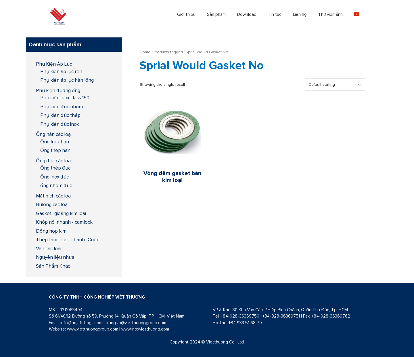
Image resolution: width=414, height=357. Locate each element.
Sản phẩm (216, 14)
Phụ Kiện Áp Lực (54, 64)
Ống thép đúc (55, 168)
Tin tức (274, 14)
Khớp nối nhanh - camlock (64, 222)
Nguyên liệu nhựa (55, 257)
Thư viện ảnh (330, 14)
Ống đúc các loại (54, 161)
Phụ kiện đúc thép (60, 115)
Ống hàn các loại (54, 134)
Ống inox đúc (54, 177)
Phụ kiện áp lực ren (61, 71)
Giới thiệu (186, 14)
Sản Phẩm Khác (53, 266)
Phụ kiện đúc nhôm (61, 106)
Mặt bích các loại (54, 196)
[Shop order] (335, 84)
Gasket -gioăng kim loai (61, 213)
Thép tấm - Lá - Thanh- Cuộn (67, 239)
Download (246, 14)
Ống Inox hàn (54, 142)
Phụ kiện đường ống (58, 90)
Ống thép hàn (55, 150)
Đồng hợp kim (51, 231)
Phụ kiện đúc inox (59, 124)
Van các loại (48, 248)
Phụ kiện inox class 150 (64, 97)
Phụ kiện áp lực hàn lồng (67, 80)
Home (144, 52)
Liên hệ (300, 14)
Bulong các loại (52, 204)
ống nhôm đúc (56, 185)
